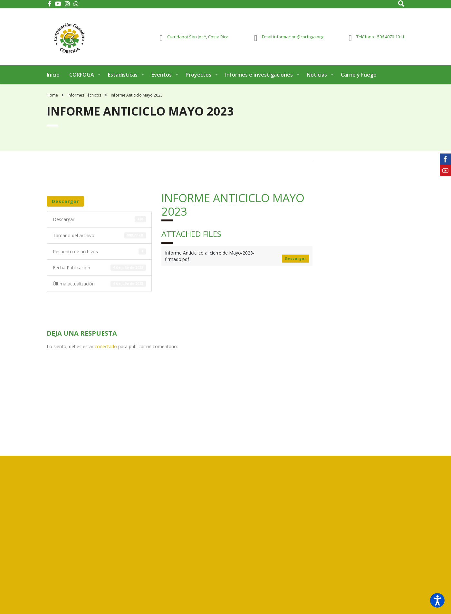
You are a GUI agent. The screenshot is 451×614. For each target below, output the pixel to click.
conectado (106, 348)
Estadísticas (123, 76)
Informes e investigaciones (259, 76)
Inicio (53, 76)
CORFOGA (81, 76)
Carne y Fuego (359, 76)
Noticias (317, 76)
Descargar (65, 203)
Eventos (161, 76)
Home (52, 97)
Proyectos (198, 76)
